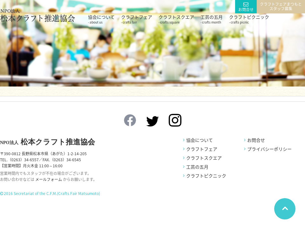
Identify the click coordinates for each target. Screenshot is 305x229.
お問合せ (246, 9)
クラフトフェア (136, 19)
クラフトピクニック (249, 19)
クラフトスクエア (176, 19)
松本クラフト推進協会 (47, 142)
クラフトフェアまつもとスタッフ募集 (281, 6)
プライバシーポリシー (269, 149)
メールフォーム (48, 179)
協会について (101, 19)
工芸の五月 (211, 19)
